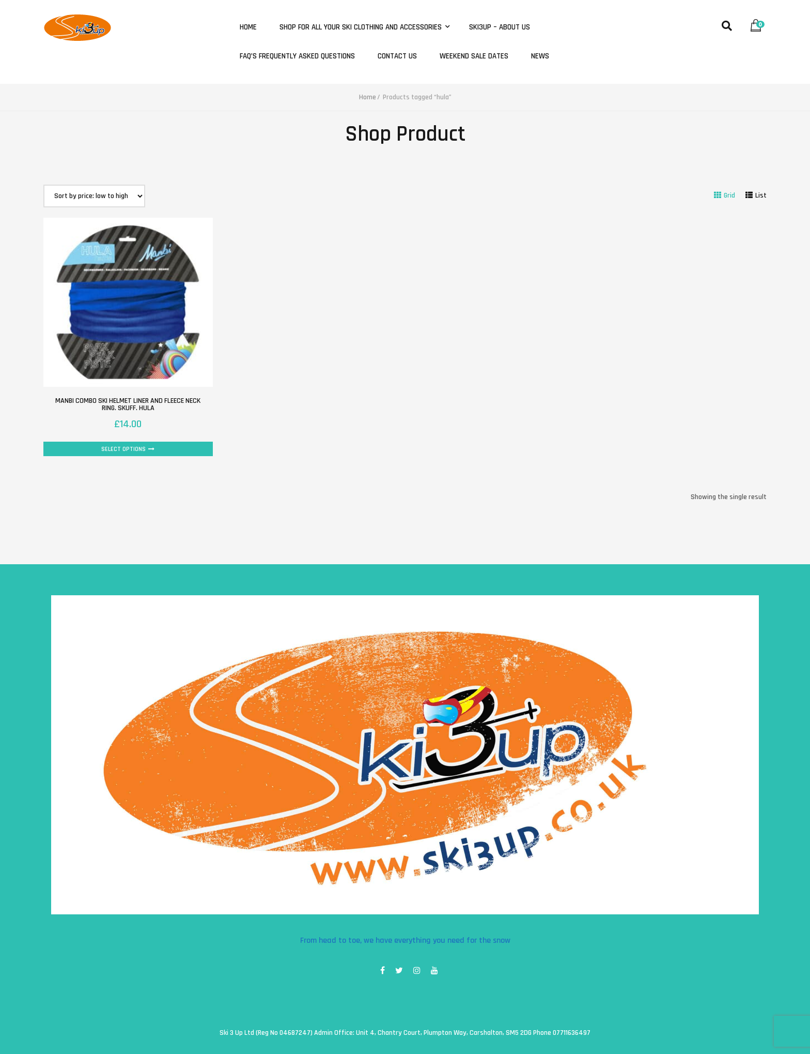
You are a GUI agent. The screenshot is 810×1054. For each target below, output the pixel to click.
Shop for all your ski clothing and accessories (361, 27)
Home (248, 27)
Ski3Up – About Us (499, 27)
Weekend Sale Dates (474, 56)
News (540, 56)
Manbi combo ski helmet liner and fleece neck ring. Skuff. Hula (127, 404)
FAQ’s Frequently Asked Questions (297, 56)
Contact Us (397, 56)
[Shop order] (94, 196)
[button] (758, 23)
